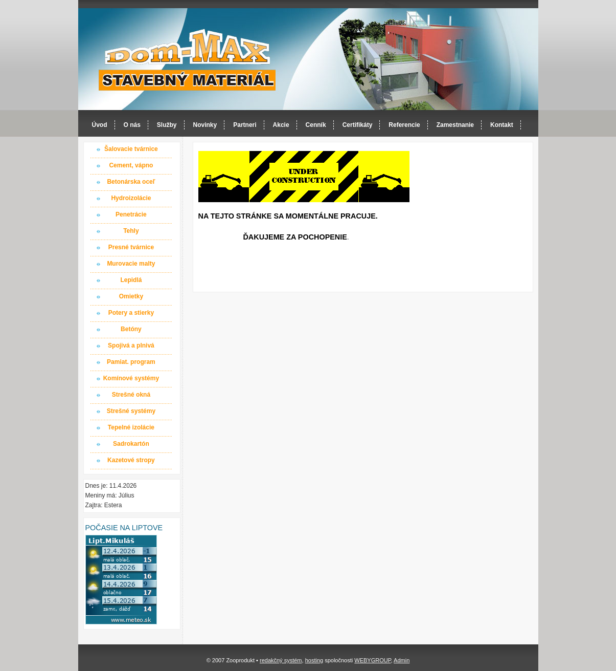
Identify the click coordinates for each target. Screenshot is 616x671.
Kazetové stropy (131, 460)
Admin (401, 660)
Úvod (99, 124)
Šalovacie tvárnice (131, 149)
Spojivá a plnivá (131, 345)
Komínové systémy (131, 378)
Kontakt (501, 124)
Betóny (131, 329)
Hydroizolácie (131, 198)
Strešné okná (131, 394)
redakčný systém (281, 660)
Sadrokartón (131, 443)
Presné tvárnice (131, 247)
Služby (167, 124)
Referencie (404, 124)
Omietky (131, 296)
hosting (314, 660)
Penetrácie (131, 214)
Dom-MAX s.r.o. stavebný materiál (188, 59)
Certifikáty (358, 124)
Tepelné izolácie (131, 427)
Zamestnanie (455, 124)
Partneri (244, 124)
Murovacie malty (131, 263)
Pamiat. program (131, 361)
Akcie (281, 124)
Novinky (205, 124)
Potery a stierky (131, 312)
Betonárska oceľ (131, 181)
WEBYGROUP (372, 660)
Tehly (131, 230)
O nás (132, 124)
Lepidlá (131, 280)
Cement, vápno (131, 165)
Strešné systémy (131, 411)
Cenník (316, 124)
